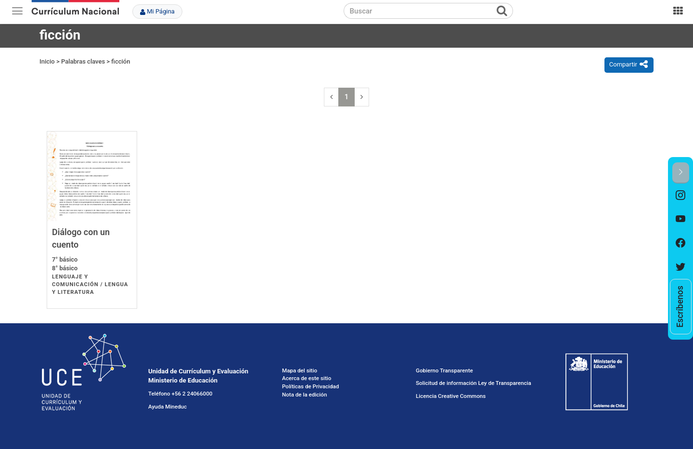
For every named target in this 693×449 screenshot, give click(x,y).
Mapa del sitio (299, 370)
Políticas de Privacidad (310, 386)
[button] (680, 172)
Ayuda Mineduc (167, 406)
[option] (681, 196)
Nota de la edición (304, 394)
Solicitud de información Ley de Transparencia (473, 383)
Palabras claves (83, 61)
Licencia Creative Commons (451, 396)
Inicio (47, 61)
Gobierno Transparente (444, 370)
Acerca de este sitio (306, 378)
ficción (120, 61)
